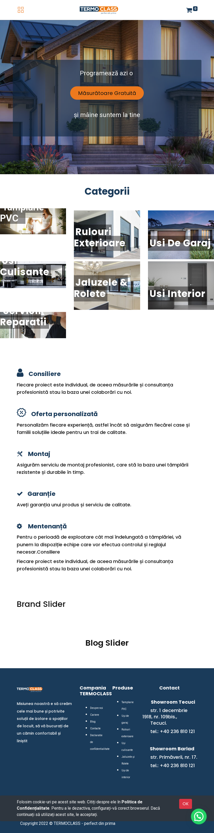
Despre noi (96, 708)
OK (186, 804)
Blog (93, 721)
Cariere (94, 714)
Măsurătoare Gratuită (107, 93)
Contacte (95, 728)
